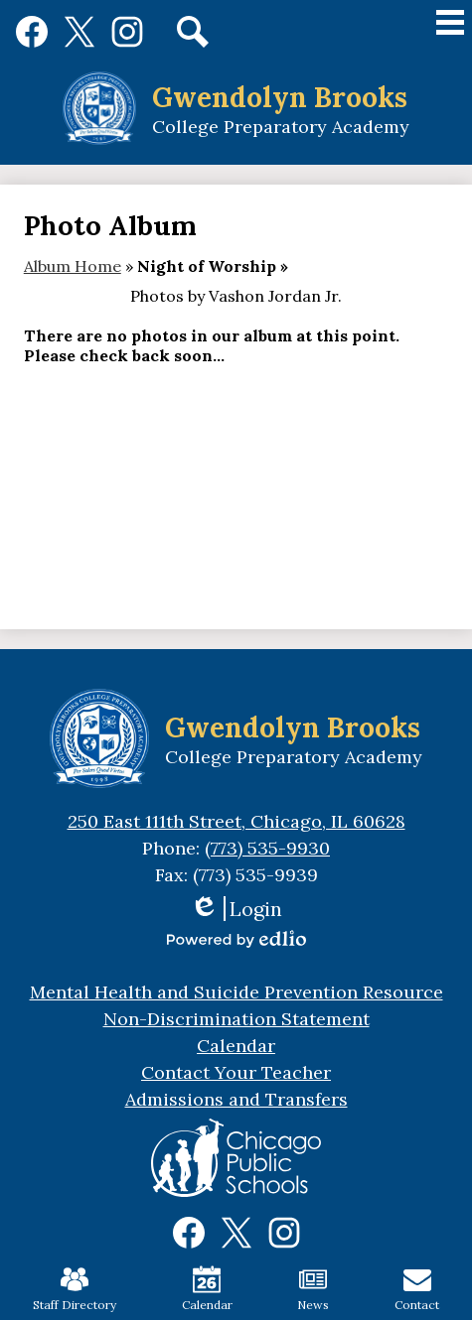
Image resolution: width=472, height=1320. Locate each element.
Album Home (72, 266)
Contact (416, 1288)
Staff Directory (74, 1288)
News (313, 1288)
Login (236, 908)
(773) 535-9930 (267, 848)
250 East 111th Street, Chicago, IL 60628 (236, 821)
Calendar (207, 1288)
